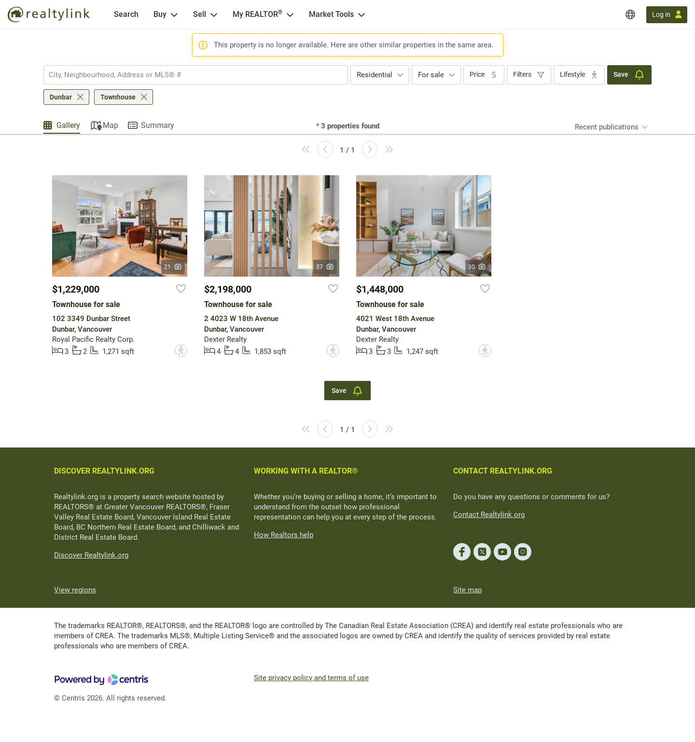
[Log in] (666, 14)
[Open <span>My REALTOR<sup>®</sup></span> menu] (290, 14)
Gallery (68, 125)
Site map (467, 590)
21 (173, 267)
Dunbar (61, 97)
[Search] (126, 14)
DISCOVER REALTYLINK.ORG (104, 471)
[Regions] (630, 14)
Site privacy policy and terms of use (311, 677)
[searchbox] (190, 75)
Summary (157, 125)
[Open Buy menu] (174, 14)
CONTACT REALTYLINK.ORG (502, 471)
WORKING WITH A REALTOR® (306, 471)
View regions (75, 590)
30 (477, 267)
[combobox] (195, 74)
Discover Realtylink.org (91, 555)
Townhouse (118, 97)
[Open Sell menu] (214, 14)
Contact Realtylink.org (489, 514)
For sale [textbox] (431, 74)
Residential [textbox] (374, 74)
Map (110, 125)
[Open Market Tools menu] (361, 14)
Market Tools (331, 14)
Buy (160, 14)
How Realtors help (283, 535)
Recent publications (607, 127)
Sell (199, 14)
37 (325, 267)
